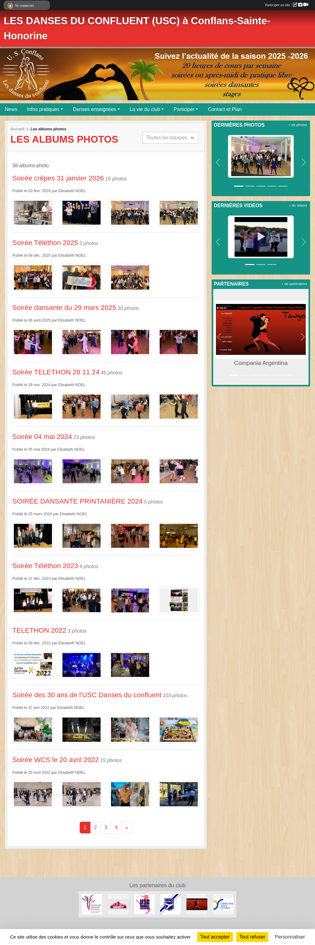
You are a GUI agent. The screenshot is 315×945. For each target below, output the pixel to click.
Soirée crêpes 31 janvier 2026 (58, 178)
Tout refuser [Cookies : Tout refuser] (252, 936)
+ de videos (298, 205)
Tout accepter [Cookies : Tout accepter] (215, 936)
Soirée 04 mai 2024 (42, 437)
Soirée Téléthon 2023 (45, 566)
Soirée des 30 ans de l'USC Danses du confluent (86, 695)
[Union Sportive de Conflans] (170, 904)
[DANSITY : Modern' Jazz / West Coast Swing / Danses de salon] (118, 904)
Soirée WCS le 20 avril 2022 (55, 760)
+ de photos (298, 125)
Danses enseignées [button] (94, 109)
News (11, 109)
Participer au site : (286, 5)
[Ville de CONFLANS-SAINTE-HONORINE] (223, 904)
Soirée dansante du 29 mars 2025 (64, 307)
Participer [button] (183, 109)
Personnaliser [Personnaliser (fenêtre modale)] (290, 936)
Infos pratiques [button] (43, 109)
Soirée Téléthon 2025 (45, 243)
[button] (218, 162)
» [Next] (126, 827)
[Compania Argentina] (196, 904)
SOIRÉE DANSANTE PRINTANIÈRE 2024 (77, 501)
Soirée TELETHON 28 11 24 (55, 372)
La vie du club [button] (145, 109)
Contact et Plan (224, 109)
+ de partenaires (294, 284)
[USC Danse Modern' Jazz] (144, 904)
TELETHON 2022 (39, 630)
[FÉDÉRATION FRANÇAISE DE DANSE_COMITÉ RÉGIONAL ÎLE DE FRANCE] (91, 904)
